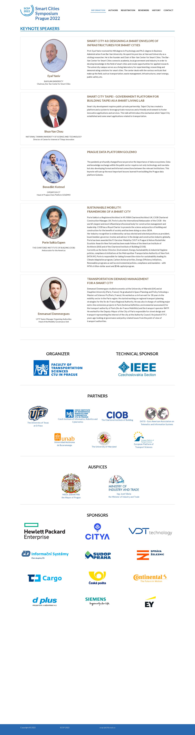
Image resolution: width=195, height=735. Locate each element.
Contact (168, 10)
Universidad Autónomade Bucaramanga (64, 441)
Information (98, 10)
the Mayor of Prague (71, 497)
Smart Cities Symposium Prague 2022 (47, 13)
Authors (113, 10)
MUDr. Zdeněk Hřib (71, 494)
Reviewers (143, 10)
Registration (128, 10)
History (156, 10)
